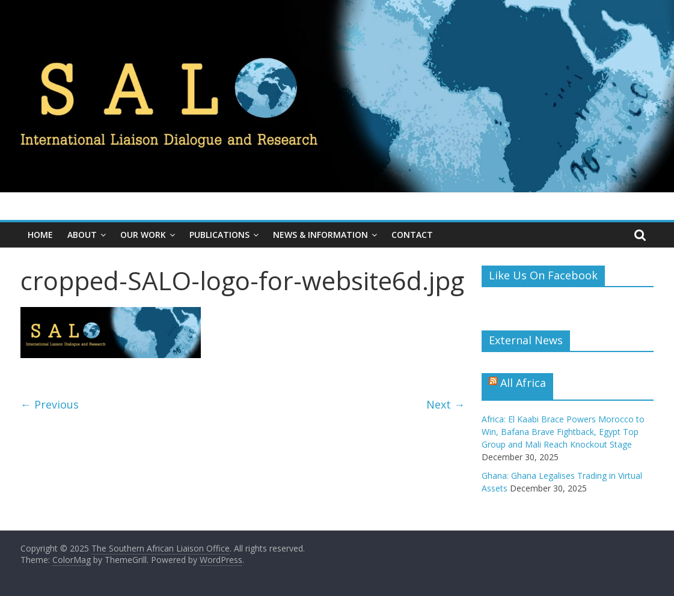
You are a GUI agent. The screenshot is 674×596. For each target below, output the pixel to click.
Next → (445, 404)
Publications (219, 234)
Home (40, 234)
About (82, 234)
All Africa (523, 383)
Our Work (143, 234)
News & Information (320, 234)
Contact (412, 234)
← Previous (49, 404)
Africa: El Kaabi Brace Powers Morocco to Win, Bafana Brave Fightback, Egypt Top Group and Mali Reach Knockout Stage (563, 431)
